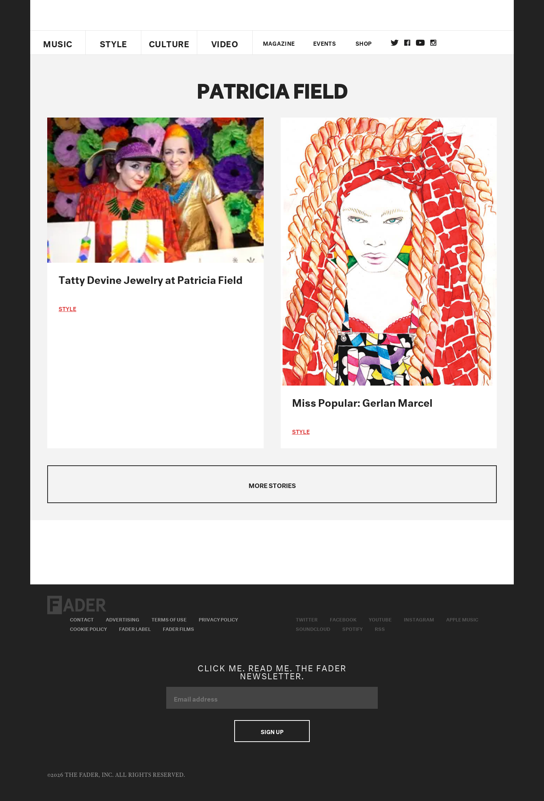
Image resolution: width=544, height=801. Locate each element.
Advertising (122, 619)
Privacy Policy (218, 619)
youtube (420, 43)
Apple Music (462, 619)
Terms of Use (169, 619)
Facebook (343, 619)
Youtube (380, 619)
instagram (433, 43)
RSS (380, 628)
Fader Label (135, 628)
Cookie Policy (88, 628)
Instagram (419, 619)
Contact (82, 619)
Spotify (352, 628)
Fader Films (178, 628)
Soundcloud (313, 628)
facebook (407, 43)
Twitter (395, 43)
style (67, 308)
